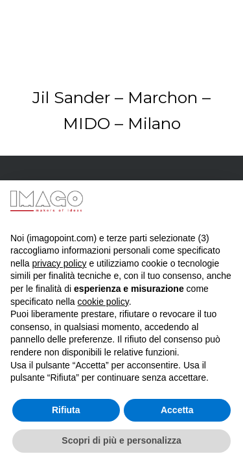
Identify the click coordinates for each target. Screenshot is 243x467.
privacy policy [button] (59, 263)
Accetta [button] (177, 410)
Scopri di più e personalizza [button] (121, 440)
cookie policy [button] (103, 301)
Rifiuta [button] (66, 410)
